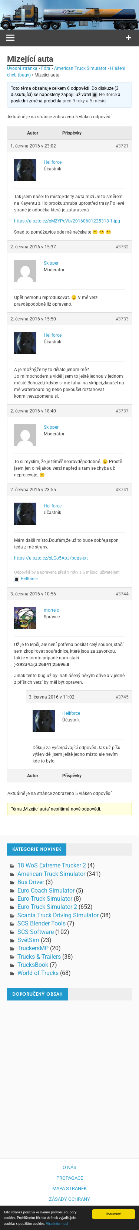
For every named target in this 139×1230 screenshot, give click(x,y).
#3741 (122, 489)
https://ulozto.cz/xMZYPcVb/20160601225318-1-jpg (67, 221)
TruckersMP (33, 948)
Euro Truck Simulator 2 (47, 906)
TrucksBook (32, 964)
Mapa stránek (69, 1188)
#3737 (122, 411)
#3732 (122, 246)
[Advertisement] (69, 1075)
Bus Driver (30, 882)
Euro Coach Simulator (46, 890)
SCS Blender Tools (41, 923)
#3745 (122, 697)
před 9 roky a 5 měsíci (84, 100)
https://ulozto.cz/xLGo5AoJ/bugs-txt (51, 558)
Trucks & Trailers (39, 956)
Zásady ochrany (69, 1199)
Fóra (45, 68)
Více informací (57, 1223)
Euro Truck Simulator (44, 898)
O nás (69, 1167)
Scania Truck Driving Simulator (58, 915)
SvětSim (28, 940)
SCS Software (35, 931)
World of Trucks (38, 972)
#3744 (122, 594)
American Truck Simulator (80, 68)
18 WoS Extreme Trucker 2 (51, 865)
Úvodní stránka (22, 68)
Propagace (69, 1178)
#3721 (122, 146)
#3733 (122, 319)
